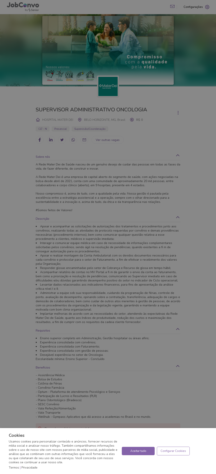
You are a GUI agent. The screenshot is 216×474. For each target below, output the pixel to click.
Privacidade (29, 467)
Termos (14, 467)
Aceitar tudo (138, 451)
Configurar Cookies (173, 451)
